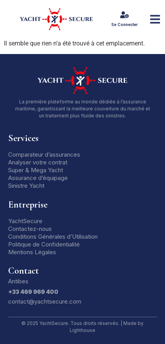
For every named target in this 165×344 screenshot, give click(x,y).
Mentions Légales (32, 252)
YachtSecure (25, 221)
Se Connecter (124, 24)
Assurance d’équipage (38, 178)
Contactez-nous (30, 228)
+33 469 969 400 (33, 291)
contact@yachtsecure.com (44, 301)
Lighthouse (82, 330)
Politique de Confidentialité (44, 244)
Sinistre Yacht (26, 185)
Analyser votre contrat (37, 162)
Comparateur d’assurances (44, 154)
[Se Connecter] (124, 14)
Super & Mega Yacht (35, 170)
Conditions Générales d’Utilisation (53, 236)
